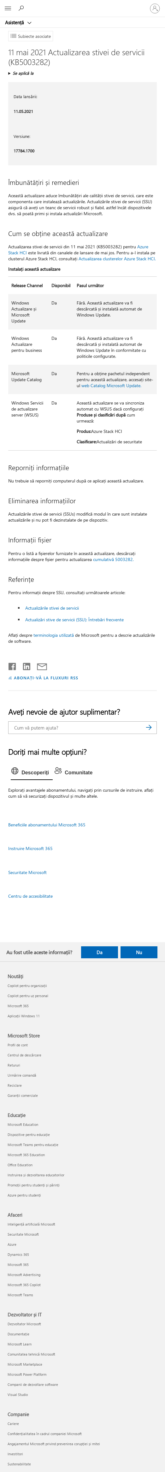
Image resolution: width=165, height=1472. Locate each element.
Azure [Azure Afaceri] (12, 1244)
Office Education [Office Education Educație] (20, 1164)
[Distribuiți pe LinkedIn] (24, 665)
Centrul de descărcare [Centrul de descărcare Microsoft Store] (24, 1055)
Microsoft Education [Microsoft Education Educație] (23, 1124)
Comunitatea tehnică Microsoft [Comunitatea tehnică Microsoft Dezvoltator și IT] (31, 1354)
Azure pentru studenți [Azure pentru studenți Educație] (24, 1195)
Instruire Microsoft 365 (30, 848)
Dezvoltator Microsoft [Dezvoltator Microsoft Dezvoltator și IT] (24, 1323)
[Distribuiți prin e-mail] (39, 665)
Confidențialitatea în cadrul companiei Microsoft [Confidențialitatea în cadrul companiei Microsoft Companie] (45, 1433)
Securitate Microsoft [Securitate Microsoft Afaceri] (23, 1234)
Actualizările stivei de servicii (52, 608)
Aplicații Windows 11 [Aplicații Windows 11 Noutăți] (24, 1016)
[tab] (32, 773)
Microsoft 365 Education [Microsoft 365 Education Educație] (26, 1154)
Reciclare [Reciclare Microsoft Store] (15, 1085)
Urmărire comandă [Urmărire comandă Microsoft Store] (22, 1075)
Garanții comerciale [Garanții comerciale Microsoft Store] (23, 1095)
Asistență (15, 22)
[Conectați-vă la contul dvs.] (154, 8)
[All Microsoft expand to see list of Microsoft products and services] (7, 8)
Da (100, 952)
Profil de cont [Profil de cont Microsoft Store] (18, 1045)
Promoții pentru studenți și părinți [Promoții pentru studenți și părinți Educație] (34, 1185)
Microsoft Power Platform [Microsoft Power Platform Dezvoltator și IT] (27, 1374)
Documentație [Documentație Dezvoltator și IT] (18, 1334)
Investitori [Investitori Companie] (15, 1453)
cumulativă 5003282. (113, 559)
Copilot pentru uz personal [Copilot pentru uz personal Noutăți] (28, 995)
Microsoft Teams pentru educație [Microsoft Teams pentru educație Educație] (33, 1144)
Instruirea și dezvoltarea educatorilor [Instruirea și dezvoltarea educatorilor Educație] (36, 1175)
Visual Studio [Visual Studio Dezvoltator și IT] (18, 1394)
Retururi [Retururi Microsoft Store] (14, 1065)
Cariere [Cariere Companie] (13, 1423)
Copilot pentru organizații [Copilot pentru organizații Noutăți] (27, 985)
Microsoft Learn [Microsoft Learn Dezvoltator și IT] (20, 1344)
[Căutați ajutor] (22, 8)
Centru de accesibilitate (30, 896)
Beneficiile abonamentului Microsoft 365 (46, 825)
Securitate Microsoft (27, 872)
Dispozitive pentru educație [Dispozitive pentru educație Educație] (29, 1134)
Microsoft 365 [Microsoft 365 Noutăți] (18, 1005)
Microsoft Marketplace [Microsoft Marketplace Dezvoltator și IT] (25, 1364)
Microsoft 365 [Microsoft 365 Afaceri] (18, 1264)
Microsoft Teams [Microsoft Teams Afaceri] (20, 1294)
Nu (139, 952)
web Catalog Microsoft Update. (111, 385)
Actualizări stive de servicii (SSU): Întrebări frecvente (74, 620)
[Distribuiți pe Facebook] (12, 665)
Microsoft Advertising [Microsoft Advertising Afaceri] (24, 1274)
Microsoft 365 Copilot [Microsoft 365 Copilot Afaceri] (24, 1284)
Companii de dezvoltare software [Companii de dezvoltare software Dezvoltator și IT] (33, 1384)
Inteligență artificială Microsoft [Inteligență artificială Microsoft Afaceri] (31, 1224)
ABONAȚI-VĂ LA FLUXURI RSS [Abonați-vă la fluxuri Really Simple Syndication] (46, 677)
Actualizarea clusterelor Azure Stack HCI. (117, 259)
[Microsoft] (82, 5)
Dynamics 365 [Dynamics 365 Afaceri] (18, 1254)
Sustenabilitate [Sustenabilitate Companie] (19, 1464)
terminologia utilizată (53, 635)
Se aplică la (23, 73)
